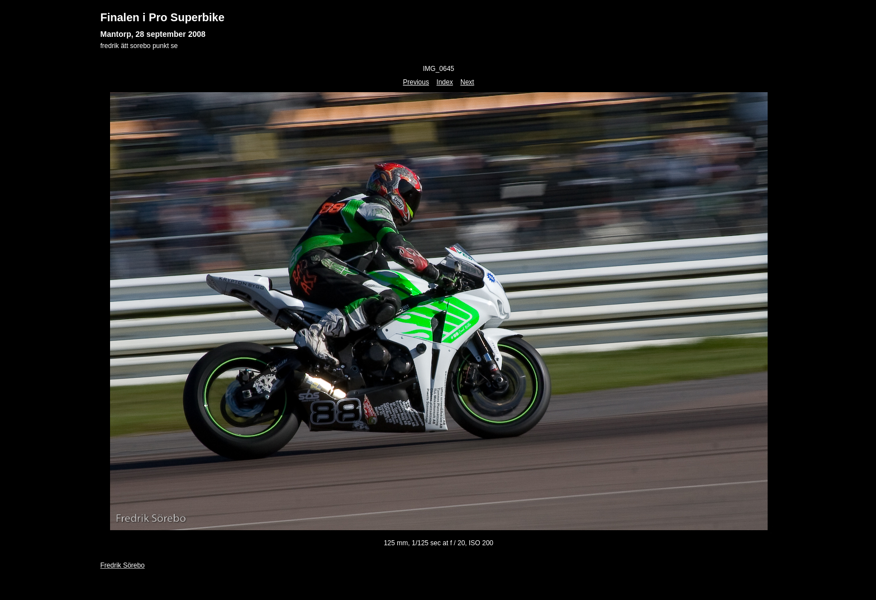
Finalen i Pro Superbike (163, 17)
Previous (416, 82)
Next (467, 82)
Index (444, 82)
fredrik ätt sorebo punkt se (139, 46)
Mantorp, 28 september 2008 (153, 34)
